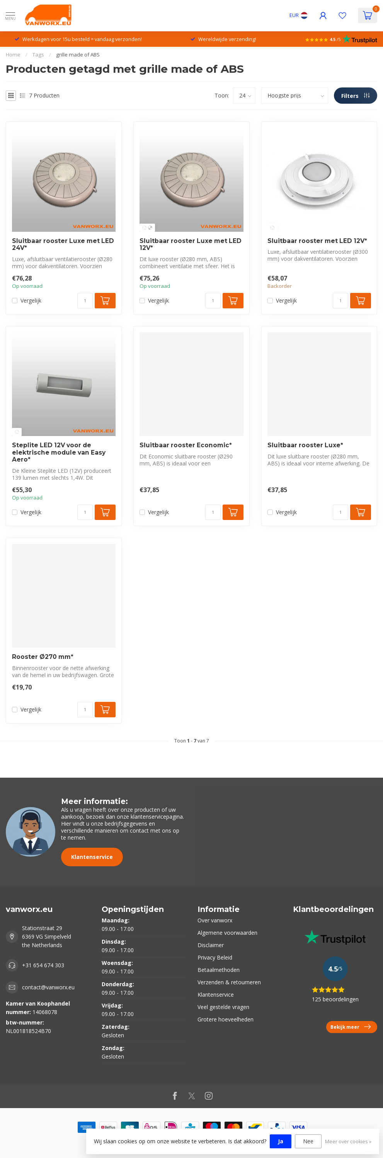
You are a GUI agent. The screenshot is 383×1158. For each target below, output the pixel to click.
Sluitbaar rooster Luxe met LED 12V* (191, 244)
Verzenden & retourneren (229, 982)
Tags (38, 54)
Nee (308, 1141)
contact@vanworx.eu (48, 987)
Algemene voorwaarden (227, 932)
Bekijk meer (350, 1027)
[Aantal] (85, 300)
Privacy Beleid (214, 957)
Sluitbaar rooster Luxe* (305, 445)
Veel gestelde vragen (223, 1007)
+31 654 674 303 (43, 965)
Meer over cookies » (348, 1141)
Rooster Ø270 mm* (42, 656)
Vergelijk (30, 300)
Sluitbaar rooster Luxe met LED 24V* (63, 244)
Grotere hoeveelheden (225, 1019)
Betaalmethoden (218, 969)
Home (13, 54)
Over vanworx (214, 920)
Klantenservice (92, 856)
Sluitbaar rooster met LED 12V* (317, 241)
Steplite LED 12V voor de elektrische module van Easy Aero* (59, 452)
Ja (280, 1141)
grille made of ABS (78, 54)
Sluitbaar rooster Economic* (186, 445)
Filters (355, 95)
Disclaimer (210, 945)
